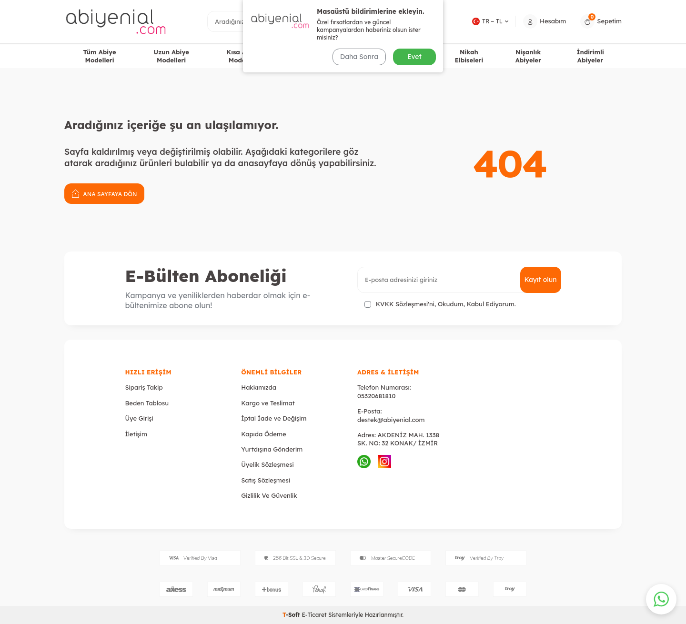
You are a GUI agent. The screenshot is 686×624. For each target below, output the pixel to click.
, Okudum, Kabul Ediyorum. (440, 304)
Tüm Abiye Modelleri (99, 56)
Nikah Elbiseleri (468, 56)
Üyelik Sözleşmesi (267, 464)
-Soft (292, 614)
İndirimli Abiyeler (590, 56)
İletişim (136, 434)
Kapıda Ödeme (263, 434)
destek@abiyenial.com (390, 419)
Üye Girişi (139, 418)
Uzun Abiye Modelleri (171, 56)
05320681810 (376, 396)
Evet (414, 56)
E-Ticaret (314, 614)
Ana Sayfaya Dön (104, 193)
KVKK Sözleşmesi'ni (405, 304)
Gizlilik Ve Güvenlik (269, 495)
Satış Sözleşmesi (265, 480)
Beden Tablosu (147, 403)
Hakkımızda (258, 387)
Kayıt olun (541, 279)
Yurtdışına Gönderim (272, 449)
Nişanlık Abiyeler (528, 56)
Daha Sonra (359, 56)
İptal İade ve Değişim (273, 418)
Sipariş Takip (144, 387)
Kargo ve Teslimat (267, 403)
